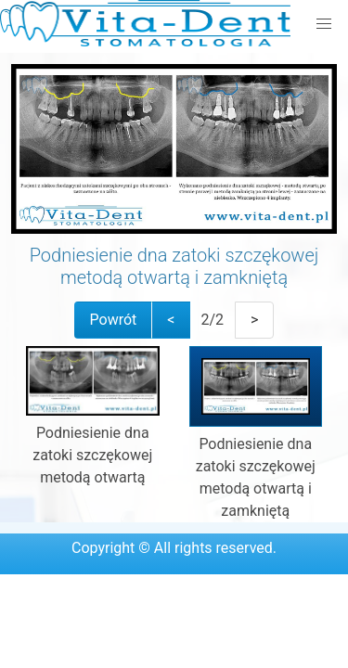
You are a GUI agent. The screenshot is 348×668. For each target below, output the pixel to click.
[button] (324, 24)
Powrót (113, 319)
